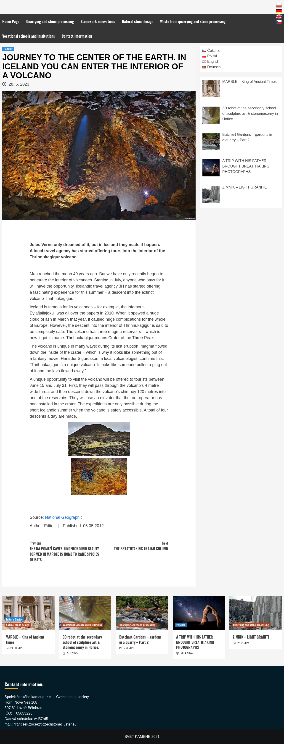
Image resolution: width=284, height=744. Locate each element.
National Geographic (63, 517)
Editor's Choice (14, 619)
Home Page (10, 21)
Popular (8, 49)
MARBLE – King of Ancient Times (25, 639)
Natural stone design (137, 21)
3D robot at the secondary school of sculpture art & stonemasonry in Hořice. (82, 642)
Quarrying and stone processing (50, 21)
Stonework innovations (98, 21)
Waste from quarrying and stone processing (193, 21)
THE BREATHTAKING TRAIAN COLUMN (133, 545)
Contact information (77, 36)
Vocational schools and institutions (28, 36)
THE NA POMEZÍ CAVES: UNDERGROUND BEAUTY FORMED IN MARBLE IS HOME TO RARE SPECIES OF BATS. (64, 551)
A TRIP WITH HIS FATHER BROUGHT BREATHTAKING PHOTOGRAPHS (195, 642)
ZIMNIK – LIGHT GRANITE (251, 637)
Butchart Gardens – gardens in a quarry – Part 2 (140, 639)
